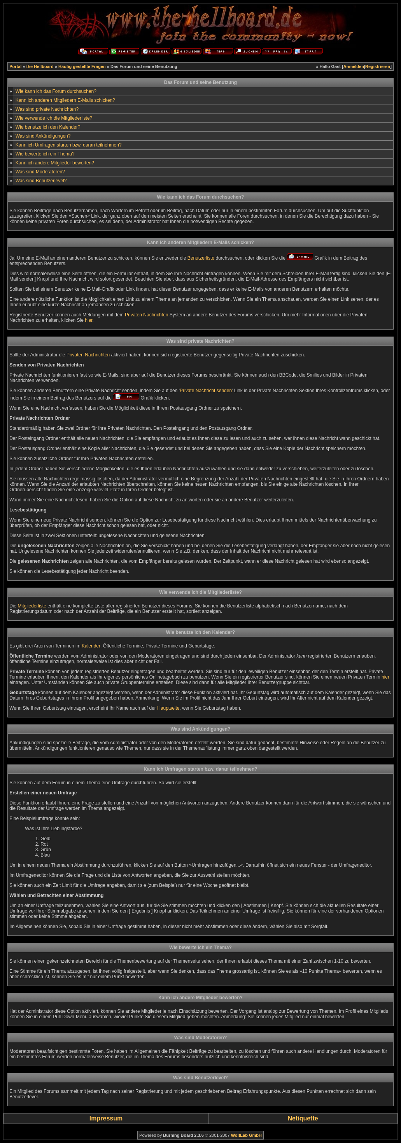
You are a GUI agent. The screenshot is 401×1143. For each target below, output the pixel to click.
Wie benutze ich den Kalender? (48, 127)
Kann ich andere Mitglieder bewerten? (55, 163)
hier (88, 320)
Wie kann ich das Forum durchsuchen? (56, 91)
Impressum (106, 1118)
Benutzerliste (200, 258)
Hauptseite (168, 708)
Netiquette (302, 1118)
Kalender (91, 646)
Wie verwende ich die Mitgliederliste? (54, 118)
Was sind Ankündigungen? (43, 136)
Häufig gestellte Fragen (82, 66)
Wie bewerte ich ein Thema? (45, 154)
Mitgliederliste (32, 606)
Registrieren (377, 66)
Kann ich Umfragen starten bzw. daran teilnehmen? (69, 145)
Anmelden (353, 66)
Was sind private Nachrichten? (47, 109)
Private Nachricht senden (206, 390)
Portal (15, 66)
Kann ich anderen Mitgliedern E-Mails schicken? (65, 100)
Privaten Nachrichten (146, 315)
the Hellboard (40, 66)
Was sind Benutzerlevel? (41, 180)
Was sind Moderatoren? (40, 172)
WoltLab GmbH (246, 1135)
